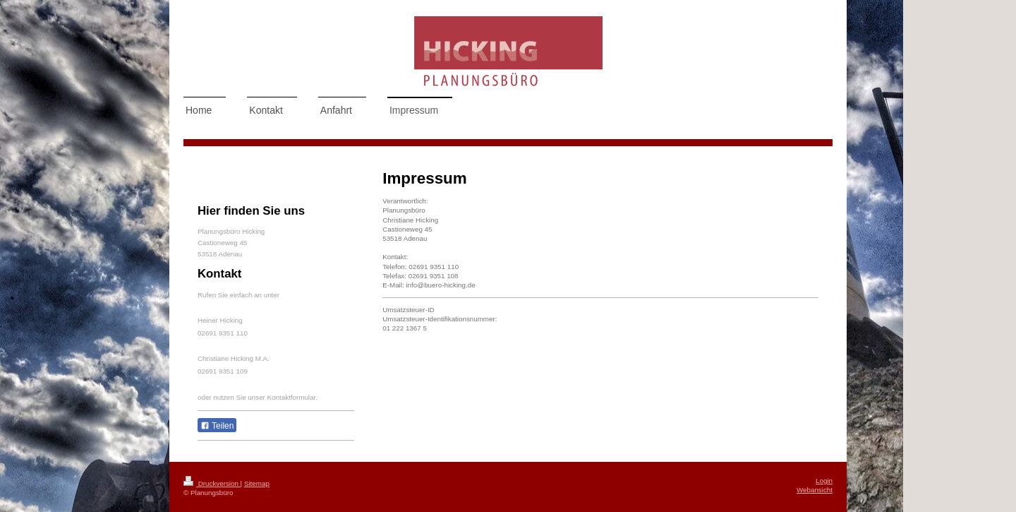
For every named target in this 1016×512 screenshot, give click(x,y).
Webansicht (815, 490)
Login (824, 480)
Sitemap (257, 483)
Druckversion (212, 483)
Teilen (217, 426)
